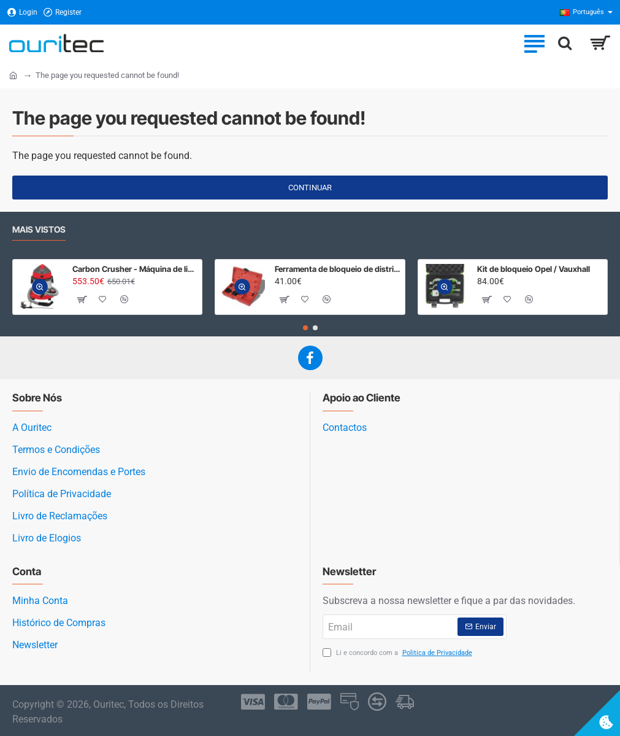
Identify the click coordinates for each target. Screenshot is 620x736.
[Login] (22, 12)
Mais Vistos (39, 229)
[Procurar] (564, 43)
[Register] (62, 12)
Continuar (310, 187)
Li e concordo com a (399, 653)
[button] (40, 287)
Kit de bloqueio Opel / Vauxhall (533, 269)
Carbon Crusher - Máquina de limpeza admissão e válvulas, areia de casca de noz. (135, 269)
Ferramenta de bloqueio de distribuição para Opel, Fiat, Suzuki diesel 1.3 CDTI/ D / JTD (337, 269)
